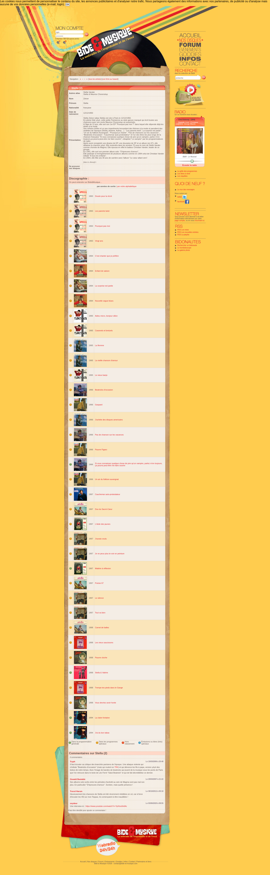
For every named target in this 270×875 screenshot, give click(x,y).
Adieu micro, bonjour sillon (106, 316)
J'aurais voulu (101, 539)
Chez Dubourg (183, 120)
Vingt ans (99, 241)
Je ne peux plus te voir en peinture (109, 554)
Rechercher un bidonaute (187, 245)
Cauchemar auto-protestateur (107, 494)
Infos (126, 862)
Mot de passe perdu (71, 39)
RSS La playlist (183, 235)
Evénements (109, 862)
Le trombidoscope (184, 248)
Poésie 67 (99, 583)
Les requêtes (182, 176)
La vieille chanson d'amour (106, 360)
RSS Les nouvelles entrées (188, 232)
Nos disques (92, 862)
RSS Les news (183, 230)
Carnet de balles (102, 627)
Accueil (83, 862)
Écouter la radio (189, 165)
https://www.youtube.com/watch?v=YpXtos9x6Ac (106, 806)
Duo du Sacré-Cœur (103, 509)
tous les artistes (95, 79)
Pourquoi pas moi (102, 226)
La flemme (99, 345)
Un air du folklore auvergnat (107, 479)
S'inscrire (58, 39)
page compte (180, 220)
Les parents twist (102, 211)
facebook (183, 202)
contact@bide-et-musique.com (125, 864)
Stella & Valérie (101, 673)
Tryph (72, 762)
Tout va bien (100, 613)
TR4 (116, 767)
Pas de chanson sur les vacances (109, 435)
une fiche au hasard (110, 79)
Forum (100, 862)
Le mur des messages (186, 190)
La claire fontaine (102, 718)
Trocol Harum (76, 791)
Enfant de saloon (102, 271)
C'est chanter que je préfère (107, 256)
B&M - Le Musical (189, 157)
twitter (182, 197)
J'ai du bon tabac (102, 733)
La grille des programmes (187, 171)
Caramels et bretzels (104, 330)
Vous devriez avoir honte (105, 703)
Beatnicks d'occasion (104, 390)
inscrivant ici (199, 220)
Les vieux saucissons (104, 642)
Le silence (99, 598)
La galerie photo (183, 250)
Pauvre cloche (101, 658)
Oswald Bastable (77, 779)
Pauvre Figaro (101, 450)
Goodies (119, 862)
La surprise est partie (104, 286)
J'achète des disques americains (109, 420)
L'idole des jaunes (102, 524)
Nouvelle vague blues (104, 301)
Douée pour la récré (103, 196)
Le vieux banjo (101, 375)
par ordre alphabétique (127, 186)
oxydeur (74, 803)
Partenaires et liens (143, 862)
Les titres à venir (183, 174)
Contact (132, 862)
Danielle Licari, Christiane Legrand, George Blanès (187, 123)
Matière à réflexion (103, 568)
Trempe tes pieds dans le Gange (109, 688)
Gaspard (98, 405)
